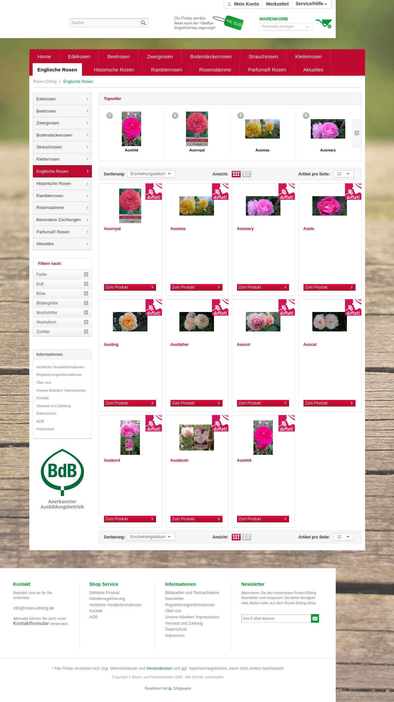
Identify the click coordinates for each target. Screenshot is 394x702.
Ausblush (180, 460)
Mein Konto (246, 4)
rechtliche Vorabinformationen (61, 367)
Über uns (44, 382)
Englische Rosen (53, 171)
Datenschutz (47, 413)
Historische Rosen (54, 183)
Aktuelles (45, 243)
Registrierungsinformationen (59, 375)
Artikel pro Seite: (314, 174)
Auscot (243, 344)
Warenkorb (323, 23)
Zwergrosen (48, 122)
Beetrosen (46, 111)
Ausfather (180, 344)
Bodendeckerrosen (54, 135)
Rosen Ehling (45, 81)
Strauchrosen (49, 146)
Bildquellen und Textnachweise (192, 592)
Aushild (131, 150)
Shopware (182, 688)
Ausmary (328, 150)
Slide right (356, 133)
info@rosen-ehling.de (33, 608)
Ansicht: (220, 174)
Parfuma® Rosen (53, 231)
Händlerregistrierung (107, 598)
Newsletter (174, 598)
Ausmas (262, 150)
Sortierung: (114, 174)
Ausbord (112, 460)
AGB (40, 421)
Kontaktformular (31, 623)
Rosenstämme (50, 207)
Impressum (45, 429)
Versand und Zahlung (54, 406)
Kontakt (43, 398)
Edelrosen (46, 98)
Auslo (308, 228)
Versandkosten (159, 668)
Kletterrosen (48, 159)
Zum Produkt (117, 287)
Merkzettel (277, 4)
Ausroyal (197, 150)
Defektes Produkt (104, 592)
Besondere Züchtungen (59, 219)
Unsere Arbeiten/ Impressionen (61, 390)
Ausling (111, 344)
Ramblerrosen (50, 195)
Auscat (310, 344)
